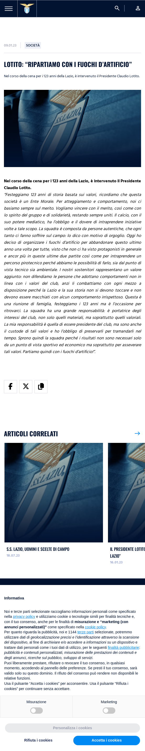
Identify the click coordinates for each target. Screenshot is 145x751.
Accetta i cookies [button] (107, 740)
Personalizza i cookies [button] (72, 728)
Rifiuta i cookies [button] (38, 740)
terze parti (85, 632)
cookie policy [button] (95, 627)
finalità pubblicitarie (123, 647)
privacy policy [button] (24, 616)
